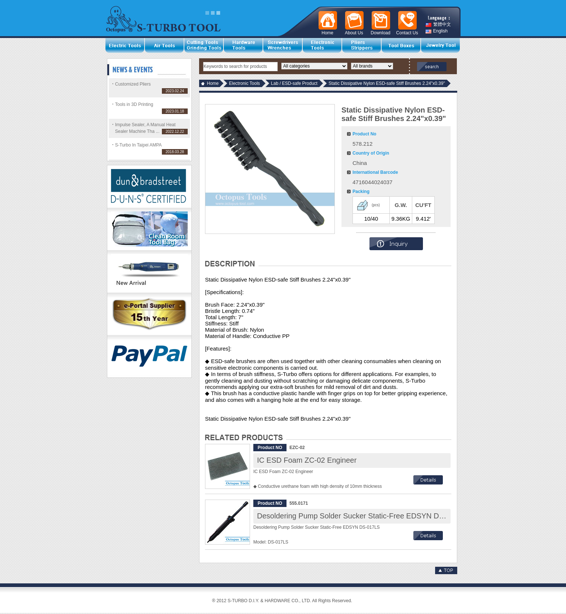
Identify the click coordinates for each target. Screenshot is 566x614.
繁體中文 (438, 24)
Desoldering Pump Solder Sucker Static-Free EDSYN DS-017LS (362, 516)
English (437, 31)
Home (213, 83)
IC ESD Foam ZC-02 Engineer (307, 460)
